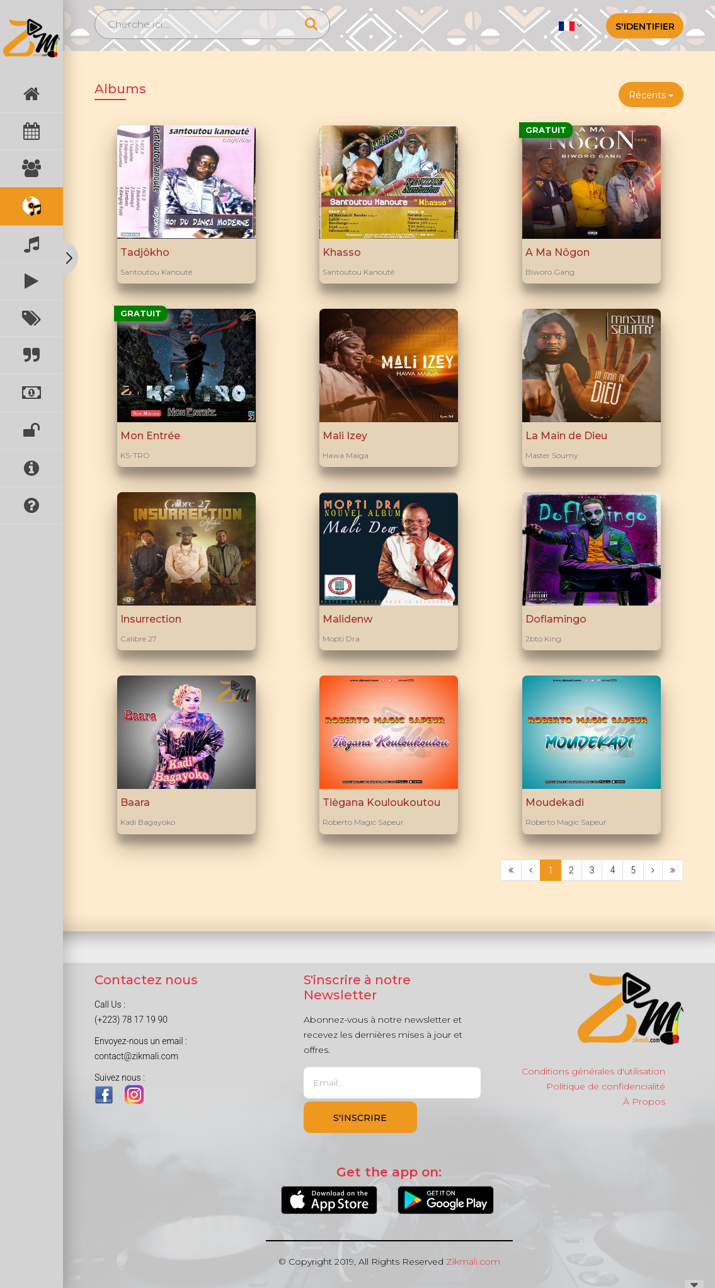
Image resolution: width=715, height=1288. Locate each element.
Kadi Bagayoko (147, 822)
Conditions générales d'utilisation (593, 1071)
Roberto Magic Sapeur (363, 822)
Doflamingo (555, 619)
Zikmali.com (473, 1261)
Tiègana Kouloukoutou (381, 802)
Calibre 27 (138, 638)
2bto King (543, 638)
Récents (651, 95)
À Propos (644, 1101)
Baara (135, 802)
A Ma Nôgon (557, 252)
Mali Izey (345, 436)
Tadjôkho (144, 252)
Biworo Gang (550, 272)
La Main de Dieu (566, 436)
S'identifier (645, 26)
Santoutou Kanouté (156, 272)
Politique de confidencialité (605, 1086)
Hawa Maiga (346, 455)
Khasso (342, 252)
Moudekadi (554, 802)
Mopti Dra (341, 638)
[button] (570, 25)
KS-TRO (135, 455)
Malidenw (347, 619)
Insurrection (150, 619)
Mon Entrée (150, 436)
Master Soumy (551, 455)
